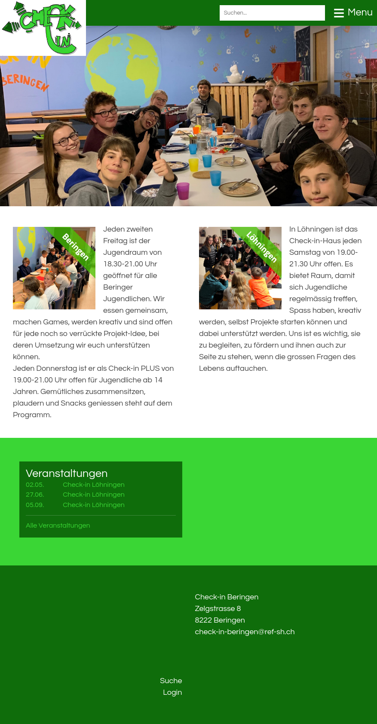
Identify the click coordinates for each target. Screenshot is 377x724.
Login (172, 692)
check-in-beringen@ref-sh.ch (245, 632)
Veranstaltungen (67, 473)
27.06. (35, 494)
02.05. (35, 484)
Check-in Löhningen (94, 484)
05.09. (35, 504)
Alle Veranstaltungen (58, 525)
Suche (171, 681)
